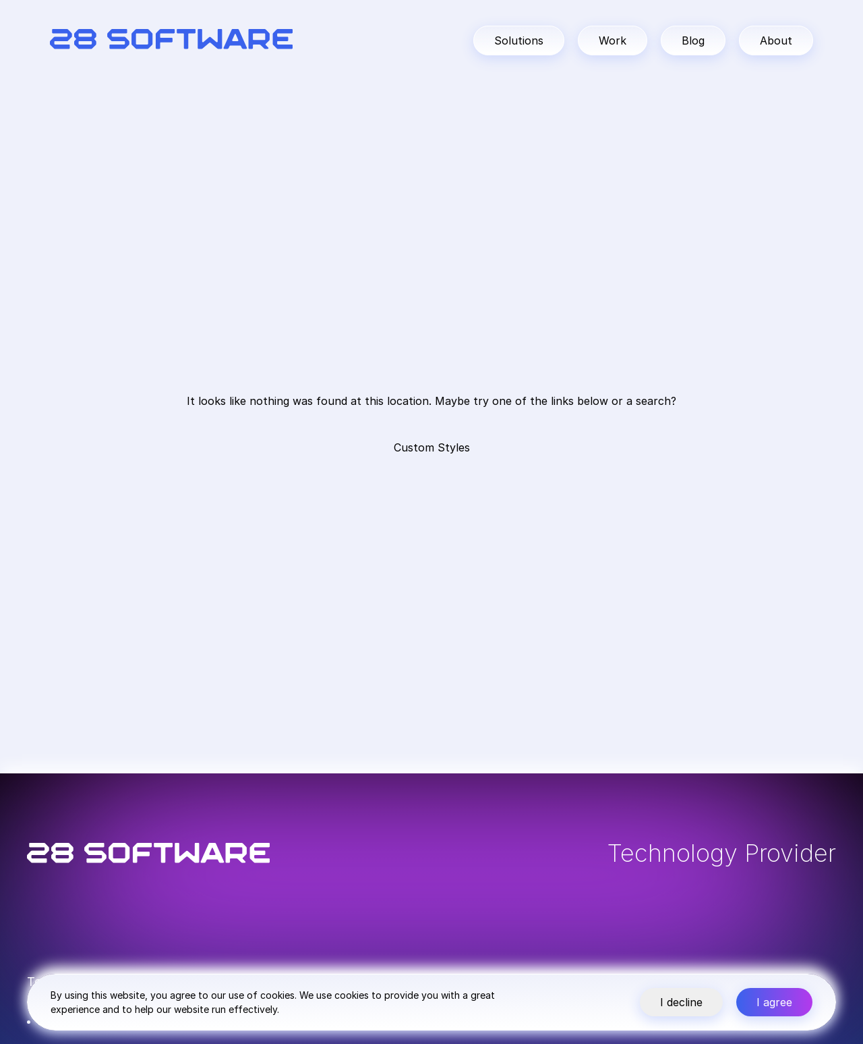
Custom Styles (432, 447)
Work (612, 40)
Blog (693, 40)
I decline (681, 1002)
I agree (774, 1002)
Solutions (518, 40)
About (776, 40)
